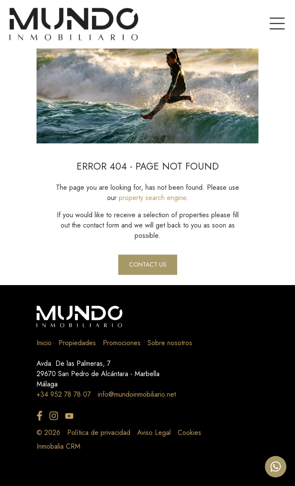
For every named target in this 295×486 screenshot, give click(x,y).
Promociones (122, 343)
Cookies (189, 432)
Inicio (44, 343)
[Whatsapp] (275, 466)
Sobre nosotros (170, 343)
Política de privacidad (98, 432)
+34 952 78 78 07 (64, 394)
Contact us (147, 264)
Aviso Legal (154, 432)
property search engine (152, 198)
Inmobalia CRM (58, 446)
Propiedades (77, 343)
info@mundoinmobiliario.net (137, 394)
